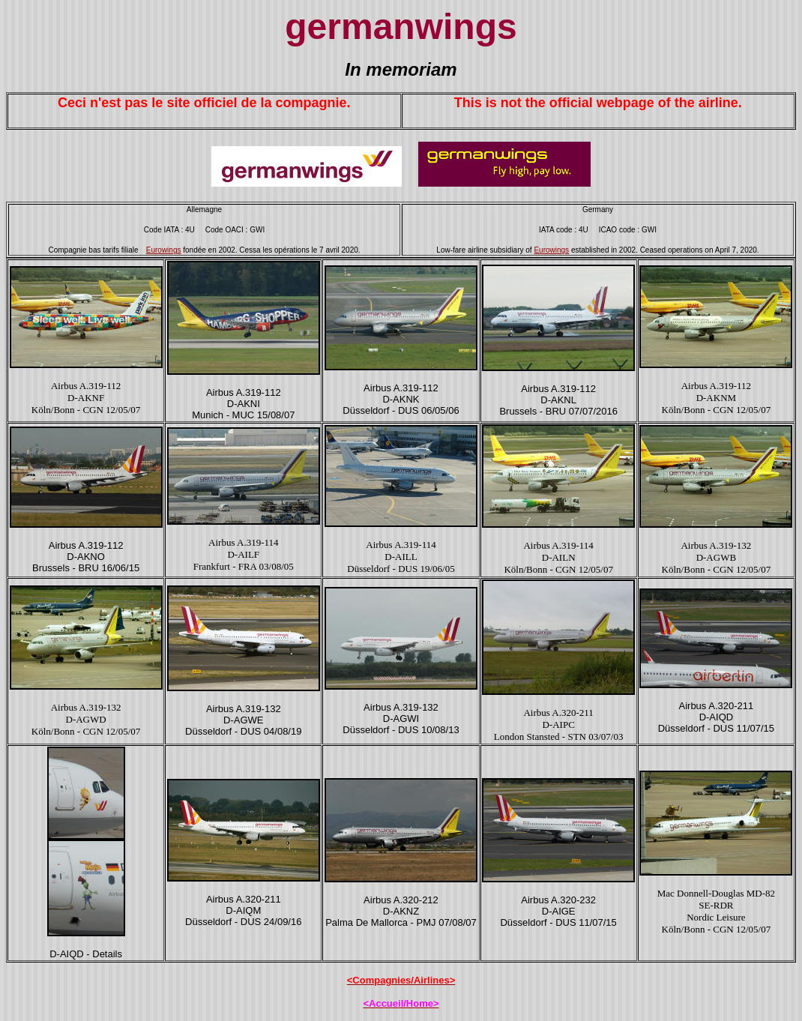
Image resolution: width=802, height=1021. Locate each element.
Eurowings (163, 250)
